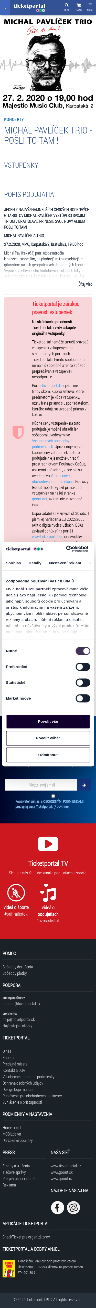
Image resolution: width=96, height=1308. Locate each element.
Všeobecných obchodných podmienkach (52, 443)
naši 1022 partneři (33, 589)
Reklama (9, 1184)
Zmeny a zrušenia (16, 1165)
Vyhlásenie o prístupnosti (22, 1102)
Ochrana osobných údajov (23, 1083)
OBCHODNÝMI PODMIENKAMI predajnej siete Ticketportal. (49, 804)
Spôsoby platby (15, 973)
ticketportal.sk (53, 385)
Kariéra (8, 1057)
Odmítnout (48, 755)
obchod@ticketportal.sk (21, 1003)
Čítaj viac (85, 284)
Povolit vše (48, 721)
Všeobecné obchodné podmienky (29, 1076)
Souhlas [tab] (13, 563)
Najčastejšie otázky (17, 1025)
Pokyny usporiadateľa (19, 1178)
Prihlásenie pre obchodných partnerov (32, 1095)
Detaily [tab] (35, 563)
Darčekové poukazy (18, 1140)
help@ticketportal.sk (19, 1019)
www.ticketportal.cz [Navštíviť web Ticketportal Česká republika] (66, 1165)
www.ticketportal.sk (47, 536)
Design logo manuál (18, 1089)
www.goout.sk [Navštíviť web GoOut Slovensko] (62, 1172)
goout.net (39, 498)
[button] (78, 8)
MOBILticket (12, 1134)
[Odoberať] (84, 785)
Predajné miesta (15, 1063)
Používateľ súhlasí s (49, 804)
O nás (7, 1051)
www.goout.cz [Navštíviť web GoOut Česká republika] (61, 1178)
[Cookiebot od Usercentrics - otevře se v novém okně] (66, 548)
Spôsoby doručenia (18, 966)
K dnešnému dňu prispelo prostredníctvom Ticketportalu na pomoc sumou (50, 1267)
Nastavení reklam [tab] (65, 563)
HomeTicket (12, 1127)
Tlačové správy (14, 1172)
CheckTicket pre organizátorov (26, 1236)
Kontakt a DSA (14, 1070)
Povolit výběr (48, 738)
